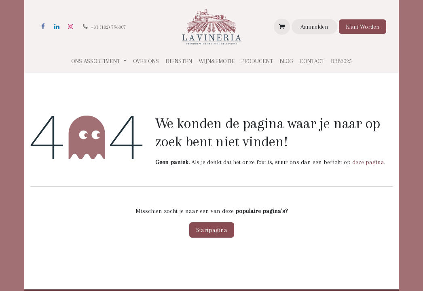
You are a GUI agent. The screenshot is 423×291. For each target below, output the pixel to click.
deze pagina (368, 162)
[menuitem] (146, 61)
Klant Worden (362, 26)
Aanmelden (314, 26)
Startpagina (211, 230)
